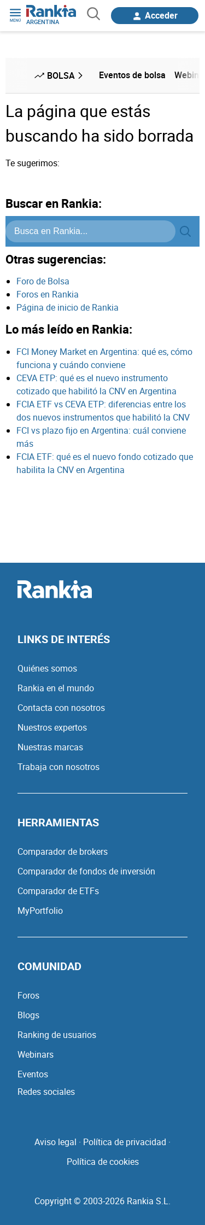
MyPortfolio (40, 911)
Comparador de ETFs (58, 891)
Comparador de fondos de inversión (86, 871)
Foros (28, 995)
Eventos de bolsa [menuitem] (132, 75)
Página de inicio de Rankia (67, 307)
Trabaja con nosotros (58, 767)
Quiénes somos (47, 668)
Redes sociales (46, 1092)
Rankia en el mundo (55, 688)
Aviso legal (55, 1142)
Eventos (32, 1074)
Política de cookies (103, 1162)
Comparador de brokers (62, 851)
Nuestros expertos (52, 727)
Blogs (28, 1015)
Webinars (35, 1054)
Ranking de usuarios (56, 1035)
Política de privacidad (124, 1142)
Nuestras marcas (50, 747)
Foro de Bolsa (42, 281)
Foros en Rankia (47, 294)
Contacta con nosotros (61, 708)
